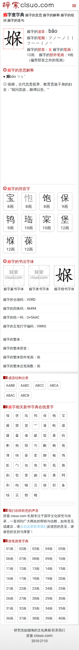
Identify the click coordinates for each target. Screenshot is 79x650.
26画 (9, 598)
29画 (48, 598)
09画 (48, 559)
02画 (22, 549)
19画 (48, 579)
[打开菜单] (73, 5)
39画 (48, 618)
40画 (62, 618)
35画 (62, 608)
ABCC (39, 386)
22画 (22, 589)
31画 (9, 608)
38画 (35, 618)
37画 (22, 618)
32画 (22, 608)
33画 (35, 608)
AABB (10, 386)
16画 (9, 579)
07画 (22, 559)
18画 (35, 579)
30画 (62, 598)
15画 (62, 569)
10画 (28, 227)
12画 (31, 55)
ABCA (54, 386)
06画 (9, 559)
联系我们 (58, 630)
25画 (62, 589)
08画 (35, 559)
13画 (35, 569)
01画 (9, 549)
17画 (22, 579)
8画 (10, 206)
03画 (35, 549)
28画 (35, 598)
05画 (62, 549)
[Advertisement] (39, 137)
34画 (48, 608)
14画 (48, 569)
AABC (25, 386)
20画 (62, 579)
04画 (48, 549)
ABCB (25, 395)
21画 (9, 589)
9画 (70, 55)
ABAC (10, 395)
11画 (9, 569)
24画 (48, 589)
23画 (35, 589)
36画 (9, 618)
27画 (22, 598)
